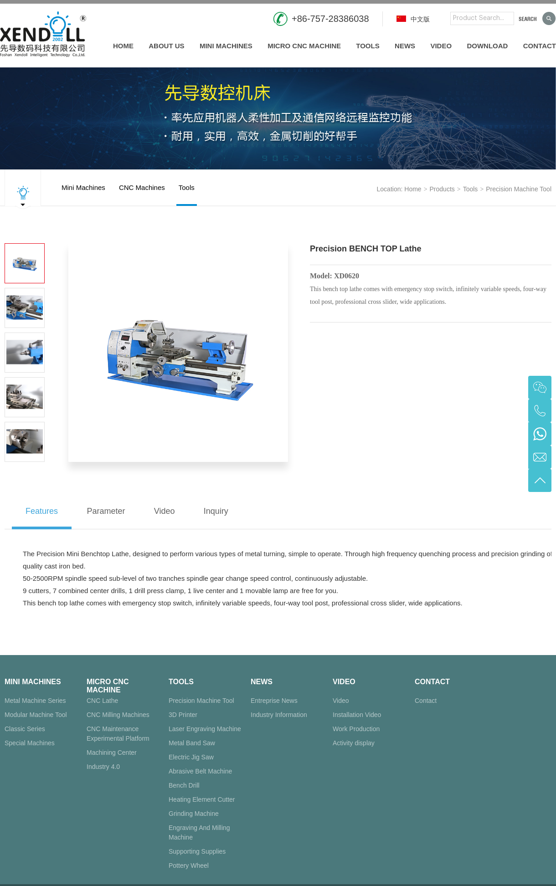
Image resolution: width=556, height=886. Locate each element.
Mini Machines (226, 46)
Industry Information (279, 714)
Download (487, 46)
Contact (539, 46)
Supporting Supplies (197, 851)
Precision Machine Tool (518, 189)
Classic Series (25, 728)
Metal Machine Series (35, 700)
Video (441, 46)
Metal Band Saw (192, 743)
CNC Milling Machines (118, 714)
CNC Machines (142, 195)
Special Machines (30, 743)
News (405, 46)
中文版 (413, 19)
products (442, 189)
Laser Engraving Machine (205, 728)
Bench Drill (184, 785)
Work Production (356, 728)
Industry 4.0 (103, 766)
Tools (367, 46)
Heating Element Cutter (202, 799)
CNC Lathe (102, 700)
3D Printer (183, 714)
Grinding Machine (194, 813)
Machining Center (112, 752)
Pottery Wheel (189, 865)
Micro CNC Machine (304, 46)
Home (123, 46)
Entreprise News (274, 700)
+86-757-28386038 (330, 19)
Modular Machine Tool (36, 714)
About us (166, 46)
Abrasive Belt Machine (200, 771)
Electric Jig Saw (191, 757)
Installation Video (357, 714)
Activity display (354, 743)
